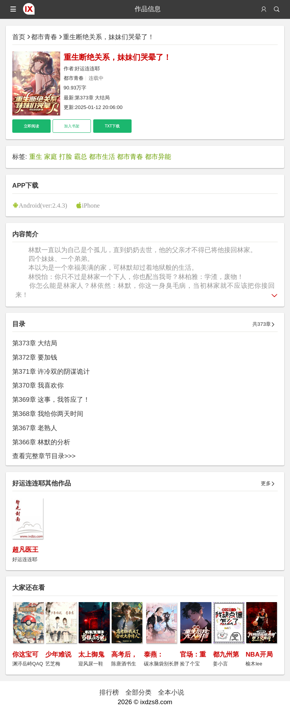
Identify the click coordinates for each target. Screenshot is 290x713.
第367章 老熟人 (35, 428)
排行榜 (109, 692)
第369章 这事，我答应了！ (51, 399)
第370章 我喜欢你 (38, 385)
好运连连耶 (87, 68)
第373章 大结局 (92, 98)
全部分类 (138, 692)
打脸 (65, 156)
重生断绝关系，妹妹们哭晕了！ (108, 37)
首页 (18, 37)
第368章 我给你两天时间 (48, 414)
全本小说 (171, 692)
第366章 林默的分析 (41, 442)
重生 (35, 156)
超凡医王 (25, 549)
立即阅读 (31, 126)
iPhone (91, 205)
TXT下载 (112, 126)
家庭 (50, 156)
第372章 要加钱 (35, 357)
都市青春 (44, 37)
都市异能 (158, 156)
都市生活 (102, 156)
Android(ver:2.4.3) (43, 205)
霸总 (80, 156)
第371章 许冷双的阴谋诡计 (51, 371)
